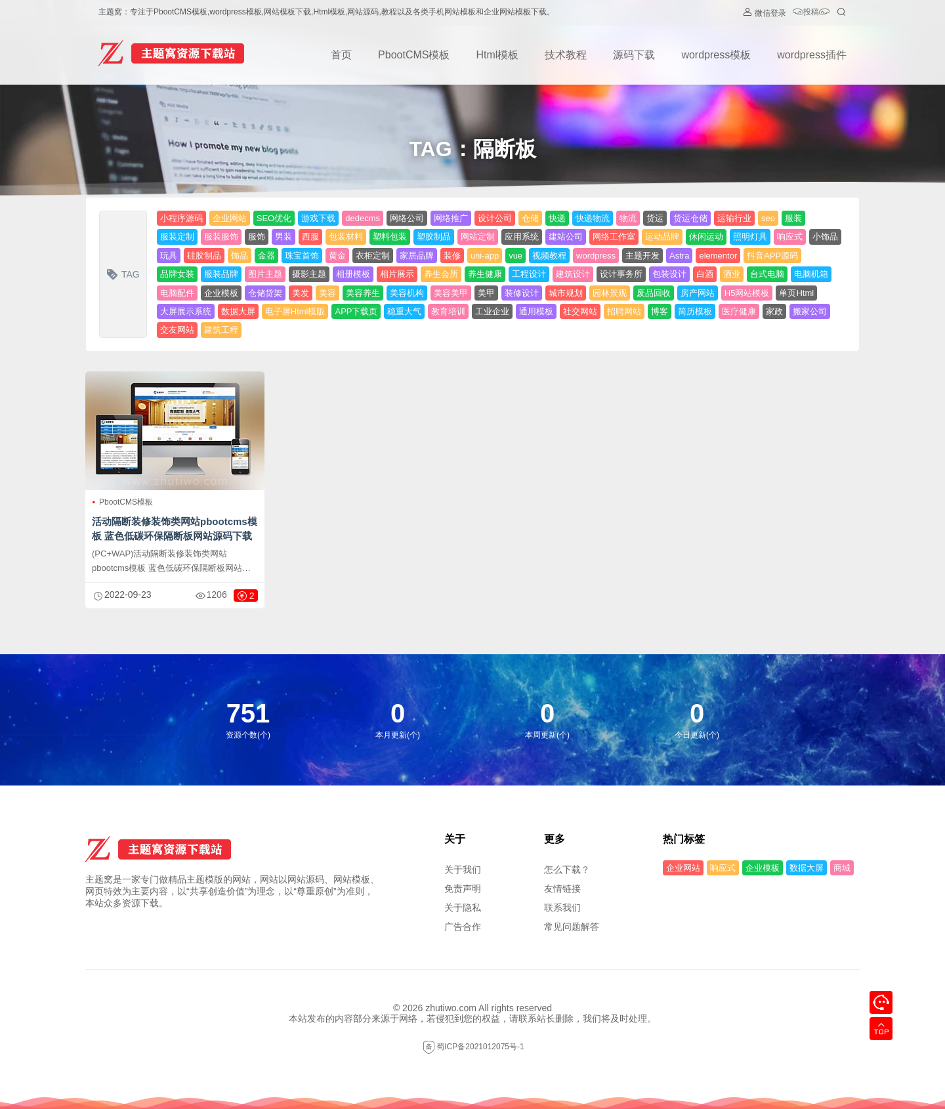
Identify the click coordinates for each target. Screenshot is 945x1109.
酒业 (731, 274)
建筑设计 (573, 274)
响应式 (790, 236)
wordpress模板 (716, 54)
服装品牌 (221, 274)
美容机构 (407, 293)
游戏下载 (318, 218)
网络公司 (407, 218)
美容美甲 (451, 293)
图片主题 (265, 274)
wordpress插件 (812, 54)
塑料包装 (390, 236)
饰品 (239, 256)
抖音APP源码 (772, 256)
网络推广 (451, 218)
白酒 (704, 274)
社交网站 (580, 311)
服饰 (256, 236)
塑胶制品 (434, 236)
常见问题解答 (571, 926)
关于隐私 (462, 907)
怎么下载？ (567, 869)
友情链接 (562, 888)
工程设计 (529, 274)
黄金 (337, 256)
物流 (628, 218)
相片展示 (397, 274)
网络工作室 (614, 236)
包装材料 (346, 236)
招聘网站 (624, 311)
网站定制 (478, 236)
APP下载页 (356, 311)
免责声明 (462, 888)
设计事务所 (621, 274)
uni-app (485, 256)
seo (768, 218)
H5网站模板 (747, 293)
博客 (659, 311)
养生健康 (485, 274)
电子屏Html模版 (295, 311)
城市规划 (566, 293)
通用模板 (536, 311)
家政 (774, 311)
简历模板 (695, 311)
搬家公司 (810, 311)
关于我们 (462, 869)
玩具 (168, 256)
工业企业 (492, 311)
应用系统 (522, 236)
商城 (841, 868)
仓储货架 (265, 293)
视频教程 (549, 256)
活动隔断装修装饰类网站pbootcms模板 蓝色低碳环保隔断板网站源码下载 (174, 528)
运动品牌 (662, 236)
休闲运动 (706, 236)
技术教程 (566, 54)
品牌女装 (177, 274)
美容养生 (363, 293)
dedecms (362, 218)
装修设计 (522, 293)
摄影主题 (309, 274)
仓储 (530, 218)
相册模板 (353, 274)
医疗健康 (739, 311)
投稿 (811, 13)
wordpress (596, 256)
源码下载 (634, 54)
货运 (654, 218)
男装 (283, 236)
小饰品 (825, 236)
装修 (452, 256)
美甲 (486, 293)
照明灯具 (750, 236)
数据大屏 (238, 311)
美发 (300, 293)
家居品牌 (417, 256)
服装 (793, 218)
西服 (310, 236)
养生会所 (441, 274)
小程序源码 (181, 218)
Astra (679, 256)
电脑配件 (177, 293)
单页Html (796, 293)
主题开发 (642, 256)
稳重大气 (404, 311)
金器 (266, 256)
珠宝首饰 (302, 256)
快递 (557, 218)
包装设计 (669, 274)
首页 (341, 54)
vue (515, 256)
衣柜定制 (373, 256)
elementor (718, 256)
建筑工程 (221, 330)
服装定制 (177, 236)
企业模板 (221, 293)
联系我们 (562, 907)
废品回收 (654, 293)
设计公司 (495, 218)
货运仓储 (690, 218)
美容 (327, 293)
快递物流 (593, 218)
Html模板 (497, 54)
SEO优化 (274, 218)
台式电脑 (767, 274)
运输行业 (734, 218)
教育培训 (448, 311)
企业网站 (230, 218)
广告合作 (462, 926)
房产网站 (698, 293)
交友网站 (177, 330)
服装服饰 (221, 236)
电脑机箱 (811, 274)
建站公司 (566, 236)
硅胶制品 (204, 256)
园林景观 (610, 293)
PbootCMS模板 (414, 54)
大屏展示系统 (185, 311)
